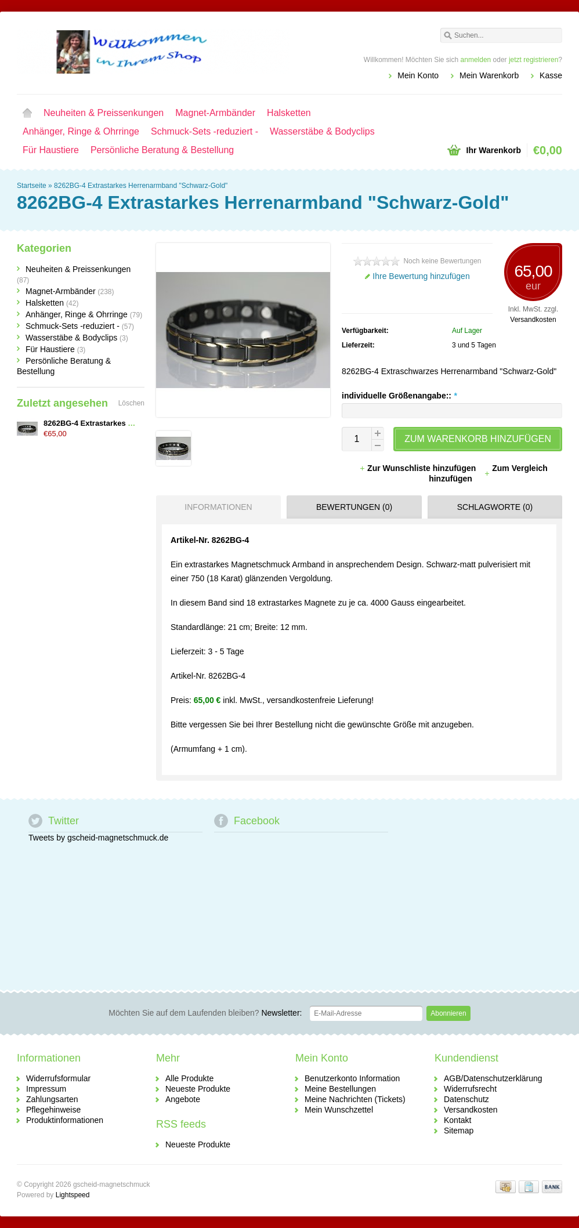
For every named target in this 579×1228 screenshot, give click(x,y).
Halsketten (289, 113)
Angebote (182, 1099)
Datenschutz (466, 1099)
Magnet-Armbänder (215, 113)
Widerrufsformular (58, 1078)
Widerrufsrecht (470, 1088)
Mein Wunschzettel (339, 1109)
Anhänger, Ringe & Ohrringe (81, 131)
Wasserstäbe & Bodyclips (322, 131)
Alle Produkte (189, 1078)
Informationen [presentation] (218, 507)
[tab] (215, 507)
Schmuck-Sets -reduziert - (204, 131)
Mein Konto (418, 75)
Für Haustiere (51, 150)
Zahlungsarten (52, 1099)
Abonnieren (448, 1013)
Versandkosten (533, 320)
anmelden (476, 60)
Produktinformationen (64, 1120)
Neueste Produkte (197, 1088)
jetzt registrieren (533, 60)
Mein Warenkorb (489, 75)
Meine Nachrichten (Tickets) (355, 1099)
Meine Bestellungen (340, 1088)
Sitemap (458, 1130)
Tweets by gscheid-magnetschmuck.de (98, 837)
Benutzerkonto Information (352, 1078)
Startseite (27, 113)
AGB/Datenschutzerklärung (493, 1078)
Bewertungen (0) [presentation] (354, 507)
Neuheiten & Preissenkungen (104, 113)
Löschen (131, 403)
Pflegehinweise (53, 1109)
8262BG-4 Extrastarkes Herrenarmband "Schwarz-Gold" (140, 186)
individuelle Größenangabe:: (399, 395)
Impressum (46, 1088)
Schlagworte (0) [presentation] (495, 507)
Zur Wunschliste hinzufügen (418, 468)
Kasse (551, 75)
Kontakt (457, 1120)
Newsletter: (205, 1012)
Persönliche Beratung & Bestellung (162, 150)
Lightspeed (73, 1195)
